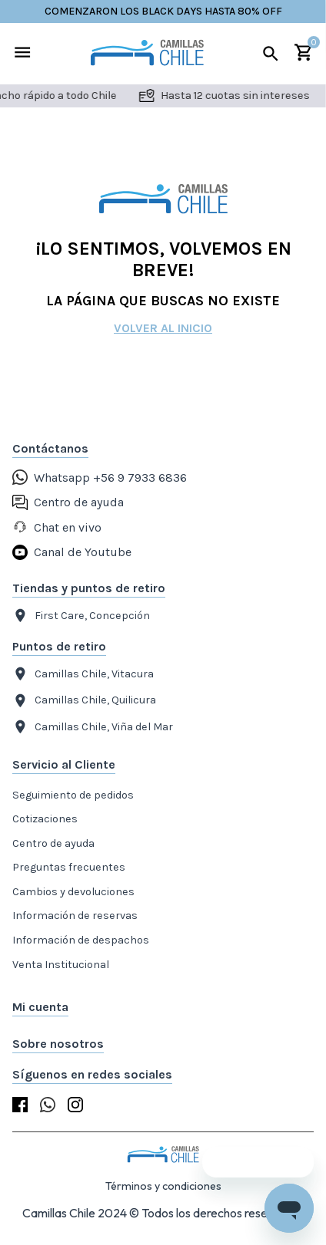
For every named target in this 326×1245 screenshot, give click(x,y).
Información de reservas (75, 915)
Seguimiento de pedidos (73, 795)
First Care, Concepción (81, 616)
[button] (163, 1007)
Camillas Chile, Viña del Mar (92, 727)
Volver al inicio (163, 328)
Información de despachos (80, 940)
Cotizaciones (45, 818)
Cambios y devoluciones (73, 891)
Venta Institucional (60, 964)
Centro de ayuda (53, 843)
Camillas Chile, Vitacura (83, 674)
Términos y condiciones (163, 1186)
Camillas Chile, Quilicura (84, 701)
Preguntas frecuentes (68, 867)
